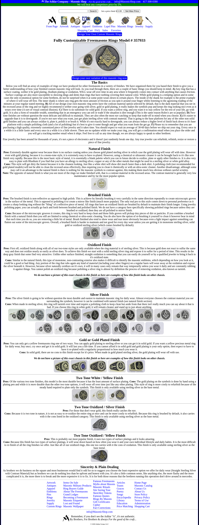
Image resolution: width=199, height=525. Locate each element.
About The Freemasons (75, 491)
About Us (140, 491)
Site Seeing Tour (101, 490)
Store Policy (141, 494)
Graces (120, 488)
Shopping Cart (142, 506)
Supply (50, 503)
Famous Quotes (101, 496)
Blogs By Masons (102, 499)
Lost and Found (71, 503)
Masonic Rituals (101, 487)
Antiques (51, 485)
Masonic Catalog (143, 485)
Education (122, 503)
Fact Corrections (101, 507)
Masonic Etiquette (73, 500)
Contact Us (140, 488)
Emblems (51, 491)
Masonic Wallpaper (73, 506)
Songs (120, 494)
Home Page (141, 482)
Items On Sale (70, 482)
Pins (49, 494)
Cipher (96, 504)
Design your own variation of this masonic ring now (99, 78)
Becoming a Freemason (75, 497)
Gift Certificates (101, 501)
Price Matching (125, 506)
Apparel (51, 488)
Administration (142, 503)
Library (121, 500)
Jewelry (51, 500)
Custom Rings (54, 506)
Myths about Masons (104, 484)
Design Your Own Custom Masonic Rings (99, 34)
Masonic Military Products (77, 485)
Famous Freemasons (104, 481)
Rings (50, 497)
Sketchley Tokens (102, 493)
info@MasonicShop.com (99, 511)
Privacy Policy (142, 497)
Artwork (51, 482)
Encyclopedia (124, 497)
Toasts (120, 485)
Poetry (120, 491)
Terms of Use (142, 500)
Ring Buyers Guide (73, 488)
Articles (121, 482)
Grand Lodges (70, 494)
